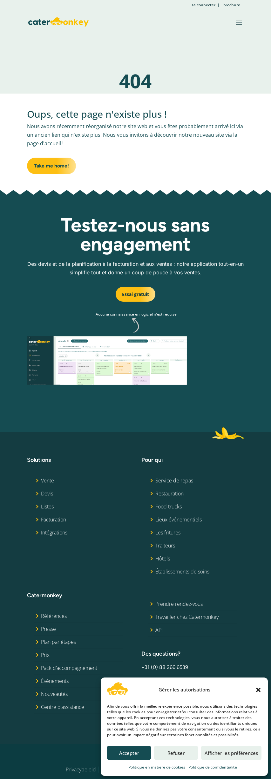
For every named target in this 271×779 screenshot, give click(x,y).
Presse (48, 628)
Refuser (176, 753)
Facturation (53, 519)
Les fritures (167, 532)
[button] (258, 690)
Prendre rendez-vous (179, 603)
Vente (47, 480)
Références (54, 615)
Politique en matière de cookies (156, 767)
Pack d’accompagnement (69, 667)
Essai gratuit (135, 294)
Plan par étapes (58, 641)
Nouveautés (54, 694)
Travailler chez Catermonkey (187, 616)
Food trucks (168, 506)
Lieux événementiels (178, 519)
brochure (231, 5)
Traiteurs (165, 545)
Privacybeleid (81, 769)
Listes (47, 506)
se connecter (203, 5)
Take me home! (52, 166)
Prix (45, 654)
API (159, 629)
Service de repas (174, 480)
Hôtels (162, 558)
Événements (55, 681)
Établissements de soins (182, 571)
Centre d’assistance (62, 707)
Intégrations (54, 532)
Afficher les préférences (231, 753)
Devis (47, 493)
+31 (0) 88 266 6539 (164, 667)
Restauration (169, 493)
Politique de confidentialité (212, 767)
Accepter (129, 753)
